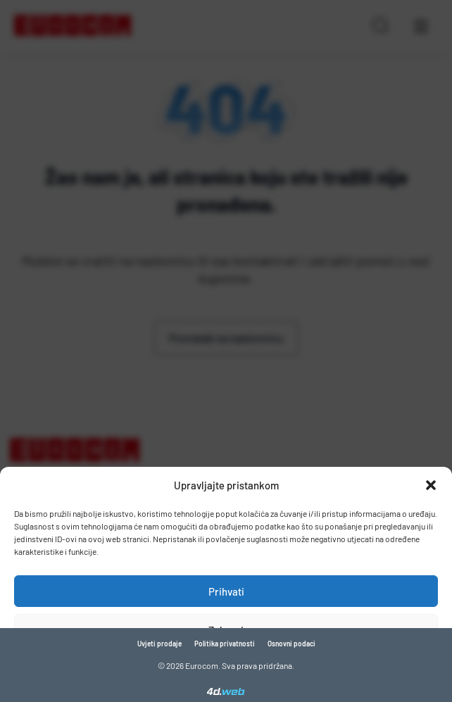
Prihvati (226, 591)
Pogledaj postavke (226, 669)
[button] (431, 485)
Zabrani (226, 630)
